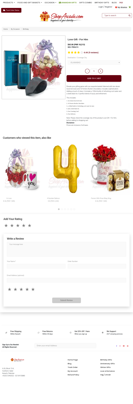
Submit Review (66, 300)
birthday (26, 29)
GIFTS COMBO (85, 2)
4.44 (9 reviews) (91, 52)
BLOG (114, 2)
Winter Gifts (105, 367)
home (5, 29)
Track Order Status (11, 10)
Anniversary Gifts (107, 364)
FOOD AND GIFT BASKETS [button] (29, 2)
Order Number (73, 262)
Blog (69, 364)
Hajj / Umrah (105, 375)
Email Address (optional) (15, 276)
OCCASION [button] (50, 2)
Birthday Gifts (106, 360)
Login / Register (105, 7)
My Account (73, 371)
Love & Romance (107, 371)
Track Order (73, 367)
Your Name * (11, 262)
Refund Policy (73, 375)
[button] (58, 209)
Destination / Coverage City (77, 58)
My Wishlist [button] (122, 7)
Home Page (73, 360)
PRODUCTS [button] (8, 2)
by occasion (15, 29)
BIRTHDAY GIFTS (102, 2)
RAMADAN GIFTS (68, 2)
